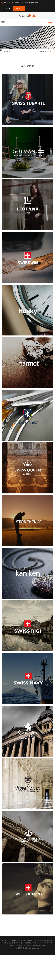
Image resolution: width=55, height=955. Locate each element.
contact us (19, 8)
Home (42, 51)
